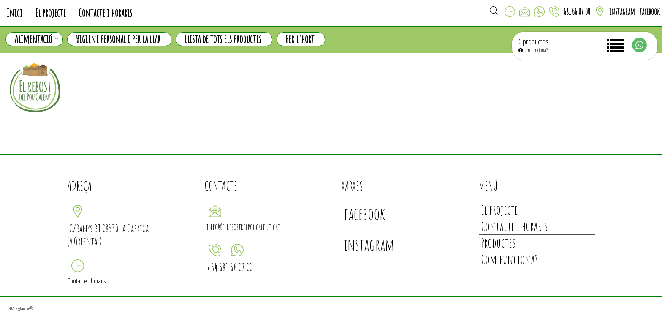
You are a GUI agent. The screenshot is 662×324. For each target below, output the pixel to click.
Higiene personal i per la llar (118, 39)
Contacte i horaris (105, 12)
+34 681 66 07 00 (229, 267)
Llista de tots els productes (222, 39)
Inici (14, 12)
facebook (649, 11)
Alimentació (36, 39)
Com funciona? (509, 259)
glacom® (25, 308)
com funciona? (533, 50)
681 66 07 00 (577, 11)
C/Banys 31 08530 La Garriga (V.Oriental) (108, 235)
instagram (622, 11)
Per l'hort (299, 39)
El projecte (50, 12)
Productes (498, 242)
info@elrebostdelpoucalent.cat (243, 227)
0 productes (533, 41)
